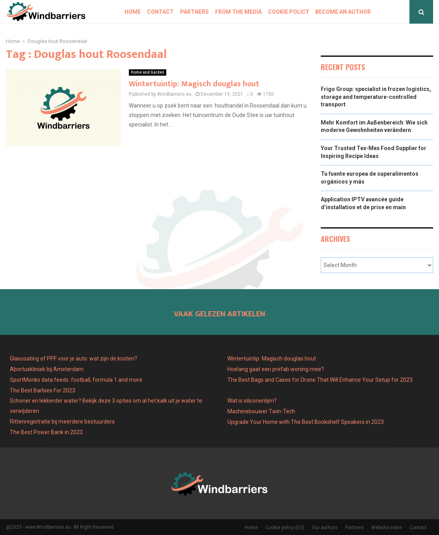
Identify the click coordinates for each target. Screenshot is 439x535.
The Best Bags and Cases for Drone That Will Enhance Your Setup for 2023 (320, 380)
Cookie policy (288, 12)
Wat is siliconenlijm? (252, 401)
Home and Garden (147, 72)
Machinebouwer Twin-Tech (261, 411)
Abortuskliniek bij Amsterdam (47, 369)
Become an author (343, 12)
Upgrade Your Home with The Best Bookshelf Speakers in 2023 (305, 422)
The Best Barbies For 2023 (42, 390)
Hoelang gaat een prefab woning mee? (275, 369)
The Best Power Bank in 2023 (46, 432)
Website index (386, 527)
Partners (194, 12)
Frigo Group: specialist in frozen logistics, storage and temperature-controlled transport (376, 97)
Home (133, 12)
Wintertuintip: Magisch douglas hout (194, 84)
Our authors (325, 527)
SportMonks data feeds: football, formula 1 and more (76, 380)
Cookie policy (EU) (284, 527)
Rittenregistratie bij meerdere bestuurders (62, 421)
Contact (160, 12)
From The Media (238, 12)
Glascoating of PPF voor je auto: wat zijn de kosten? (73, 358)
